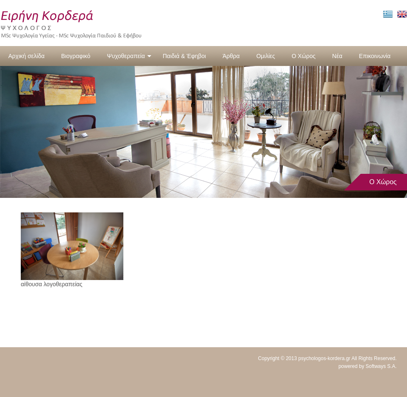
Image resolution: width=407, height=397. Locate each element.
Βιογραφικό (75, 56)
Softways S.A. (381, 366)
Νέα (337, 56)
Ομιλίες (265, 56)
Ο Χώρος (304, 56)
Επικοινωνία (374, 56)
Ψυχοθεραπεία (129, 56)
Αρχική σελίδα (26, 56)
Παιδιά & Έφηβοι (184, 56)
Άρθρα (231, 56)
